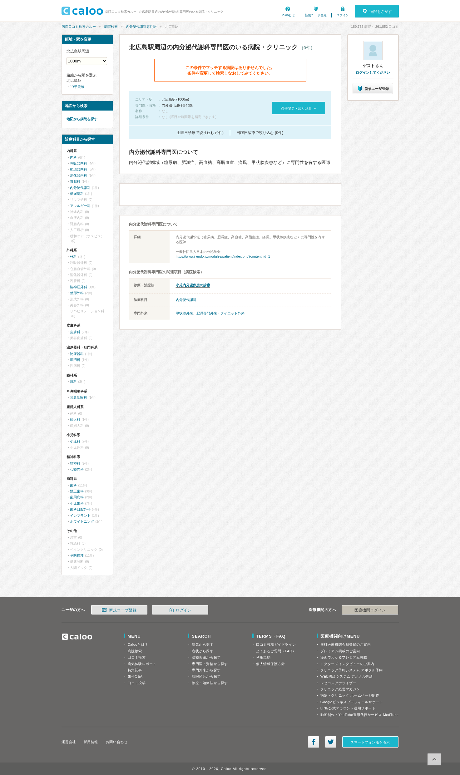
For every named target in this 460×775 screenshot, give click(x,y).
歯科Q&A (135, 676)
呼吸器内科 (78, 163)
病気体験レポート (142, 664)
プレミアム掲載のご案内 (340, 651)
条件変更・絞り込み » (298, 108)
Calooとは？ (138, 644)
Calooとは (287, 15)
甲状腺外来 (184, 313)
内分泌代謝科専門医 (141, 26)
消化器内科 (78, 175)
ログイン (342, 15)
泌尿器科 (77, 354)
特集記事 (135, 670)
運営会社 (69, 742)
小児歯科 (77, 503)
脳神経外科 (78, 287)
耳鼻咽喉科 (78, 397)
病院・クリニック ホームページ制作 (349, 695)
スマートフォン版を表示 (370, 742)
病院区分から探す (206, 676)
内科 (73, 157)
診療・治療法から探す (210, 683)
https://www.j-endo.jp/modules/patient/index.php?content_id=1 (223, 256)
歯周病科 (77, 497)
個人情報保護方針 (270, 664)
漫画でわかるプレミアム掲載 (343, 657)
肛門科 (75, 360)
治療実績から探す (206, 657)
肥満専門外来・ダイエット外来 (220, 313)
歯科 (73, 485)
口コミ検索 (137, 657)
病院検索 (111, 26)
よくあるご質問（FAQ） (276, 651)
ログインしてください (373, 72)
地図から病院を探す (82, 119)
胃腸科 (75, 181)
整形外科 (77, 293)
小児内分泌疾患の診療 (193, 285)
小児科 (75, 441)
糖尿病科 (77, 193)
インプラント (80, 515)
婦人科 (75, 419)
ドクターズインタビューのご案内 (347, 664)
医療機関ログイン (370, 610)
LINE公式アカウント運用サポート (348, 708)
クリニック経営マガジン (340, 689)
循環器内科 (78, 169)
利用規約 (263, 657)
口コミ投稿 (137, 683)
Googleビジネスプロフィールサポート (351, 702)
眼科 (73, 381)
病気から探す (202, 644)
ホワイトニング (82, 521)
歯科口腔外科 (80, 509)
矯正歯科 (77, 491)
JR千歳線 (77, 87)
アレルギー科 (80, 206)
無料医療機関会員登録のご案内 (345, 644)
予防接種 (77, 555)
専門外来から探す (206, 670)
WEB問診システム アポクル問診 (346, 676)
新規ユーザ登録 (316, 15)
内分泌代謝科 (186, 300)
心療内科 (77, 469)
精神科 (75, 463)
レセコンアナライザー (338, 683)
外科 (73, 257)
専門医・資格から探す (210, 664)
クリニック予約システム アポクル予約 (351, 670)
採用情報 (91, 742)
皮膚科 (75, 332)
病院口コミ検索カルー (79, 26)
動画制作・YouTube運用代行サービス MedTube (359, 715)
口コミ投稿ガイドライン (276, 644)
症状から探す (202, 651)
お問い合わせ (116, 742)
